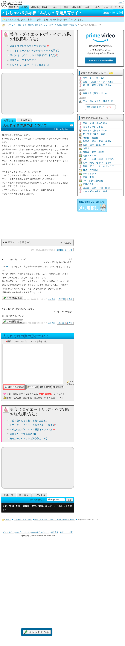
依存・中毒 (88, 177)
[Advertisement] (38, 93)
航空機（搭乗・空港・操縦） (97, 141)
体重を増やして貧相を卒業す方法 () (29, 46)
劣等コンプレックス (93, 127)
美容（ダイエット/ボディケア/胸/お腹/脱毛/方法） (55, 25)
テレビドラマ (89, 173)
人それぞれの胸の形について (26, 336)
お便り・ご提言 (66, 532)
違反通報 (51, 299)
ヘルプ (121, 2)
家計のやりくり (91, 184)
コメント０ (39, 495)
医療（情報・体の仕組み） (96, 123)
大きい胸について (17, 259)
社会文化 (108, 7)
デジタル (118, 7)
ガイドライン (8, 532)
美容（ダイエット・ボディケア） (100, 166)
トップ (8, 25)
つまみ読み (24, 120)
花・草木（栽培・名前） (95, 134)
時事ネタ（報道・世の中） (96, 93)
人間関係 (34, 7)
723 (6, 266)
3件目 (70, 323)
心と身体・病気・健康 (23, 25)
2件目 (70, 299)
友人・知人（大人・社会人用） (98, 101)
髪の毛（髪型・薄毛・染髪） (97, 85)
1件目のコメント (65, 250)
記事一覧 (9, 495)
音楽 (66, 7)
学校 (55, 7)
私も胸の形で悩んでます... (21, 309)
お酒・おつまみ (91, 170)
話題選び (13, 7)
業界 (97, 7)
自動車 (86, 148)
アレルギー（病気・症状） (96, 191)
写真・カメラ (89, 156)
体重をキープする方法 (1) (23, 60)
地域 (87, 7)
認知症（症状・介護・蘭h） (97, 188)
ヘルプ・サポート (22, 532)
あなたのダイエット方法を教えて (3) (29, 65)
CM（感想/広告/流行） (94, 180)
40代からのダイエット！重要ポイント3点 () (34, 55)
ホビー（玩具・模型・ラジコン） (100, 159)
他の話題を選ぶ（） (100, 107)
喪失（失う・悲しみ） (94, 78)
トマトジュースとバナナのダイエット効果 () (34, 50)
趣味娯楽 (76, 7)
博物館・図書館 (91, 138)
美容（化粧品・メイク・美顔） (98, 82)
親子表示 (24, 495)
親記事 (61, 299)
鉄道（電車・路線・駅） (95, 145)
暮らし (45, 7)
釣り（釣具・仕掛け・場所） (97, 163)
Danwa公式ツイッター (40, 532)
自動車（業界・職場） (94, 152)
